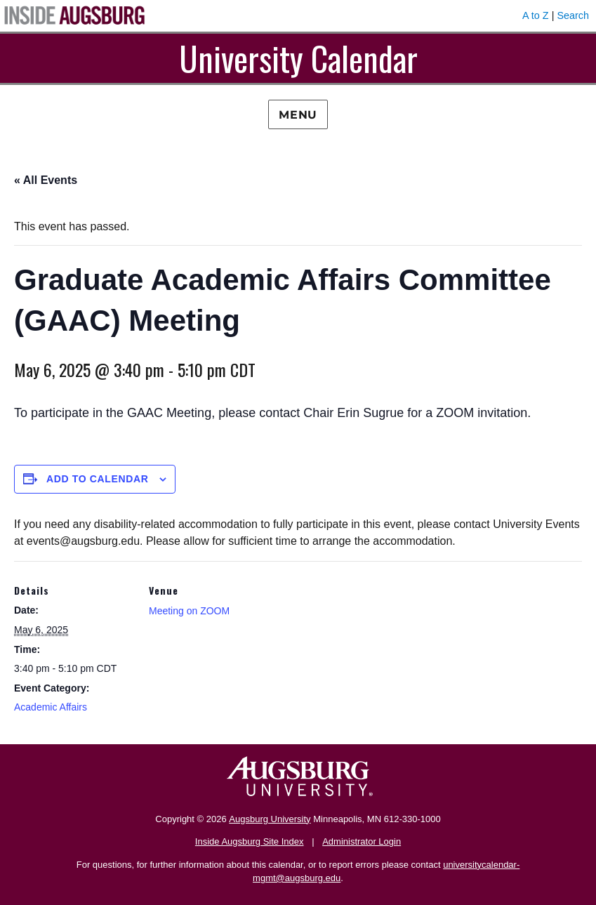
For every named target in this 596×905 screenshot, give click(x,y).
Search (573, 15)
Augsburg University (269, 819)
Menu (298, 114)
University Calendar (298, 58)
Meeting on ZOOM (189, 610)
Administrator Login (361, 841)
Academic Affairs (50, 707)
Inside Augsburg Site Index (249, 841)
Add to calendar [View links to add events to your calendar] (97, 478)
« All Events (45, 180)
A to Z (535, 15)
